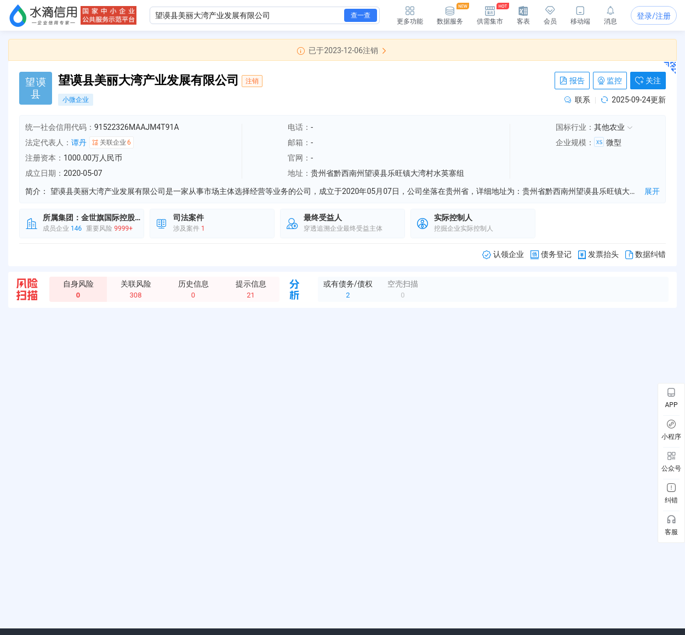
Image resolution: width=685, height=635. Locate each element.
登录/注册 (654, 16)
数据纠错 (645, 254)
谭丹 (79, 142)
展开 (652, 191)
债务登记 (551, 254)
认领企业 (503, 254)
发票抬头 (598, 254)
